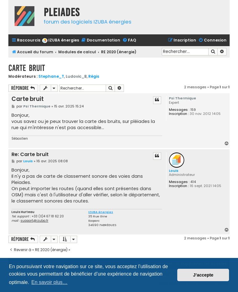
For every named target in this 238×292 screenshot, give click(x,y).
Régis (93, 76)
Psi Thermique (182, 98)
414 (193, 182)
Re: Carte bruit (30, 154)
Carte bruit (26, 68)
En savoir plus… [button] (49, 282)
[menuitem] (60, 40)
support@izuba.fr (34, 221)
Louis (173, 170)
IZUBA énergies (100, 212)
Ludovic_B (76, 76)
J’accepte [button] (203, 274)
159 (193, 110)
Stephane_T (51, 76)
